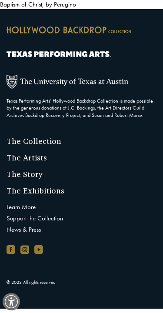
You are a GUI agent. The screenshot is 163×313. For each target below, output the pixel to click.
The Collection (34, 140)
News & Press (24, 229)
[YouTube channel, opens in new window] (38, 249)
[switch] (11, 301)
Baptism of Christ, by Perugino (38, 4)
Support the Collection (35, 218)
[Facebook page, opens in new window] (11, 249)
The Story (25, 173)
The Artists (27, 157)
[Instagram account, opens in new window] (24, 249)
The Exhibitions (35, 190)
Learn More (21, 207)
